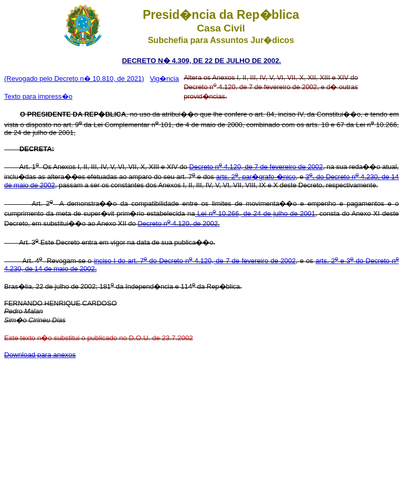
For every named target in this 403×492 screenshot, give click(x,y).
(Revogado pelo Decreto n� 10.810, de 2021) (74, 78)
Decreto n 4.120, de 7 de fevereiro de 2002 (256, 167)
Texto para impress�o (38, 96)
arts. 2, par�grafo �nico (256, 177)
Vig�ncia (164, 78)
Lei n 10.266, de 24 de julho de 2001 (255, 213)
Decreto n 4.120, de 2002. (178, 223)
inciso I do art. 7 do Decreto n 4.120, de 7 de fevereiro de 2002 (195, 261)
